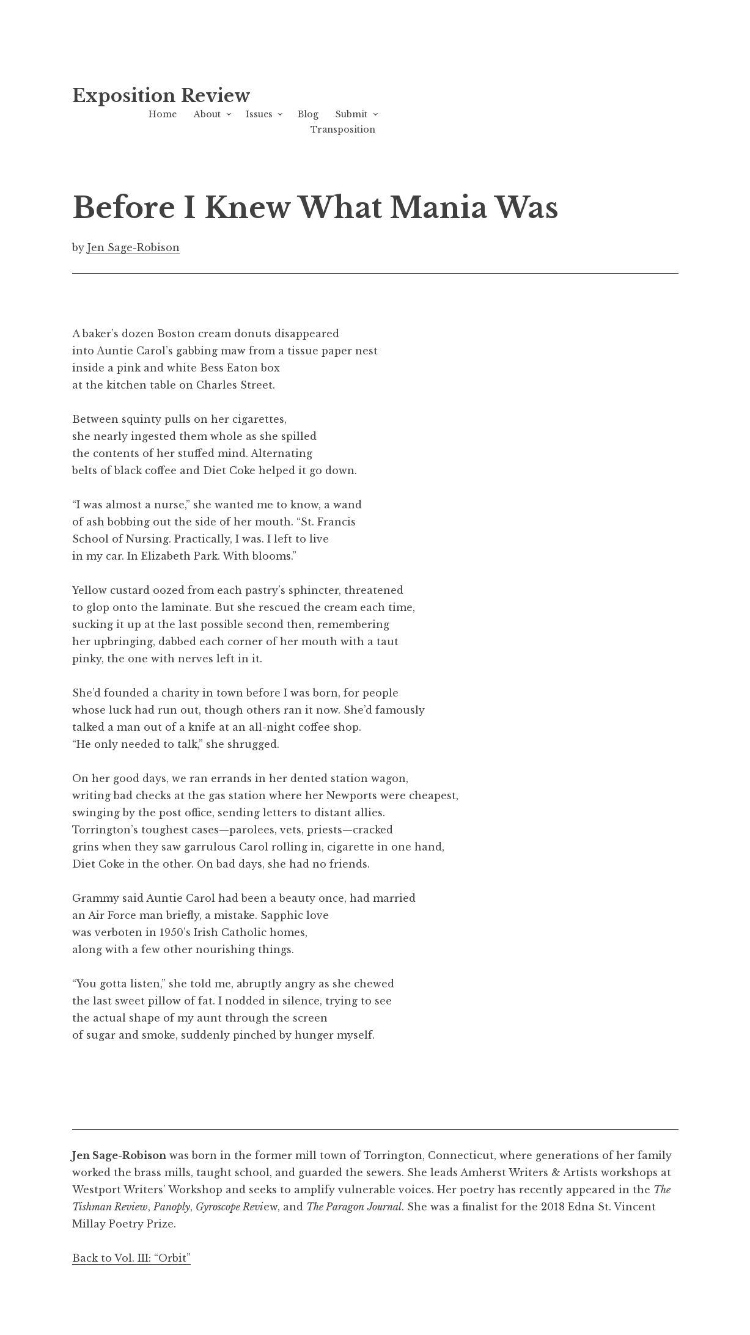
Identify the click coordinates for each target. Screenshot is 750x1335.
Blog (308, 114)
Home (163, 114)
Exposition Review (161, 96)
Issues (259, 114)
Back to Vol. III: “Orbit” (131, 1258)
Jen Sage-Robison (133, 247)
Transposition (343, 129)
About (207, 114)
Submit (351, 114)
